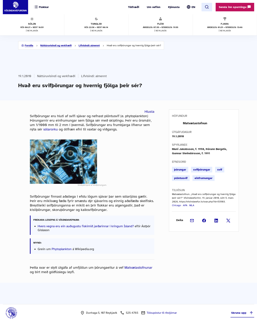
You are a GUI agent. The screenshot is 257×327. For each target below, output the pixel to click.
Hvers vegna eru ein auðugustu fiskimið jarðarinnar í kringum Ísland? (86, 226)
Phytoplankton (62, 249)
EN (193, 7)
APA (185, 205)
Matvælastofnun (195, 123)
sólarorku (50, 129)
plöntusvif (181, 178)
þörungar (180, 169)
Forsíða (29, 45)
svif (219, 169)
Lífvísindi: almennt (89, 45)
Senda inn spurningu (235, 7)
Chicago (176, 205)
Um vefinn (153, 7)
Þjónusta (174, 7)
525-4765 (132, 313)
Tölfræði (133, 7)
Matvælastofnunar (138, 267)
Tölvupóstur (162, 313)
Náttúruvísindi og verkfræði (56, 45)
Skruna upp (242, 313)
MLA (191, 205)
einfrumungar (203, 178)
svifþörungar (201, 169)
